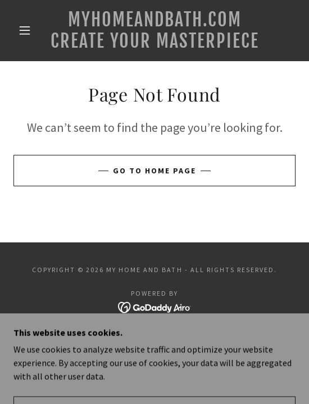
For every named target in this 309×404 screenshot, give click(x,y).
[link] (154, 30)
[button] (27, 30)
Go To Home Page (154, 171)
